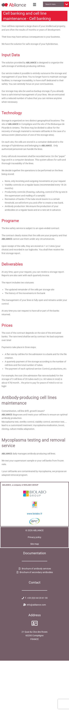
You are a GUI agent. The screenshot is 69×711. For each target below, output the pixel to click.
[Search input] (54, 4)
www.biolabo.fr (34, 513)
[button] (34, 5)
